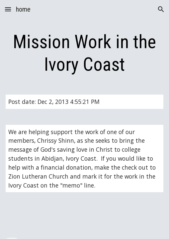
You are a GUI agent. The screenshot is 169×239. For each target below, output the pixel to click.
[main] (84, 53)
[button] (8, 9)
